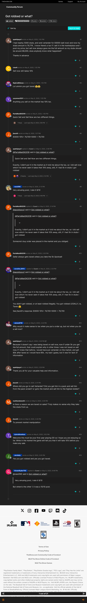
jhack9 (15, 133)
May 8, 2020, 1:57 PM (33, 133)
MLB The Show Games (43, 563)
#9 (81, 206)
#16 (80, 401)
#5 (81, 114)
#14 (80, 367)
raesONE (17, 187)
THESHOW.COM (7, 1)
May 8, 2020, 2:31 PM (33, 383)
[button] (3, 600)
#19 (80, 455)
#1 (81, 39)
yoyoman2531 (18, 98)
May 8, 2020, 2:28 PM (37, 341)
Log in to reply (74, 28)
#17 (80, 419)
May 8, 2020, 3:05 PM (37, 455)
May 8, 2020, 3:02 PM (42, 434)
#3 (81, 83)
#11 (80, 269)
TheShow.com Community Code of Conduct (43, 555)
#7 (81, 149)
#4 (81, 98)
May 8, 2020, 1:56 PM (40, 114)
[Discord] (57, 511)
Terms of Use (44, 547)
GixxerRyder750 (20, 471)
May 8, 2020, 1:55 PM (32, 67)
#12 (80, 323)
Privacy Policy (43, 551)
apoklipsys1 (17, 39)
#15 (80, 383)
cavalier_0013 (19, 269)
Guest (31, 149)
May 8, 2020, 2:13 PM (37, 187)
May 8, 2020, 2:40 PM (40, 401)
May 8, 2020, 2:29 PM (37, 367)
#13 (80, 341)
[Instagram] (29, 511)
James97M (18, 323)
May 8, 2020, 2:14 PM (48, 206)
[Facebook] (36, 511)
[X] (22, 511)
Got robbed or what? (45, 152)
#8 (81, 187)
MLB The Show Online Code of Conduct (43, 559)
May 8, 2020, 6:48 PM (50, 471)
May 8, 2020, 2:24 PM (48, 269)
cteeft (15, 67)
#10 (80, 253)
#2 (81, 67)
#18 (80, 434)
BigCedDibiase (18, 83)
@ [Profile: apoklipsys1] (19, 210)
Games (60, 1)
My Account (81, 1)
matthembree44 (19, 401)
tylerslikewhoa (19, 434)
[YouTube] (43, 511)
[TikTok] (64, 511)
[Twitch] (50, 511)
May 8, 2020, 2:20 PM (40, 253)
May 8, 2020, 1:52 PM (36, 39)
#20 (80, 471)
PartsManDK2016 (19, 114)
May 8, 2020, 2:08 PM (44, 149)
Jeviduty (17, 455)
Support (70, 1)
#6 (81, 133)
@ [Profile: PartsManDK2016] (21, 152)
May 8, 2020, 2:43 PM (33, 419)
